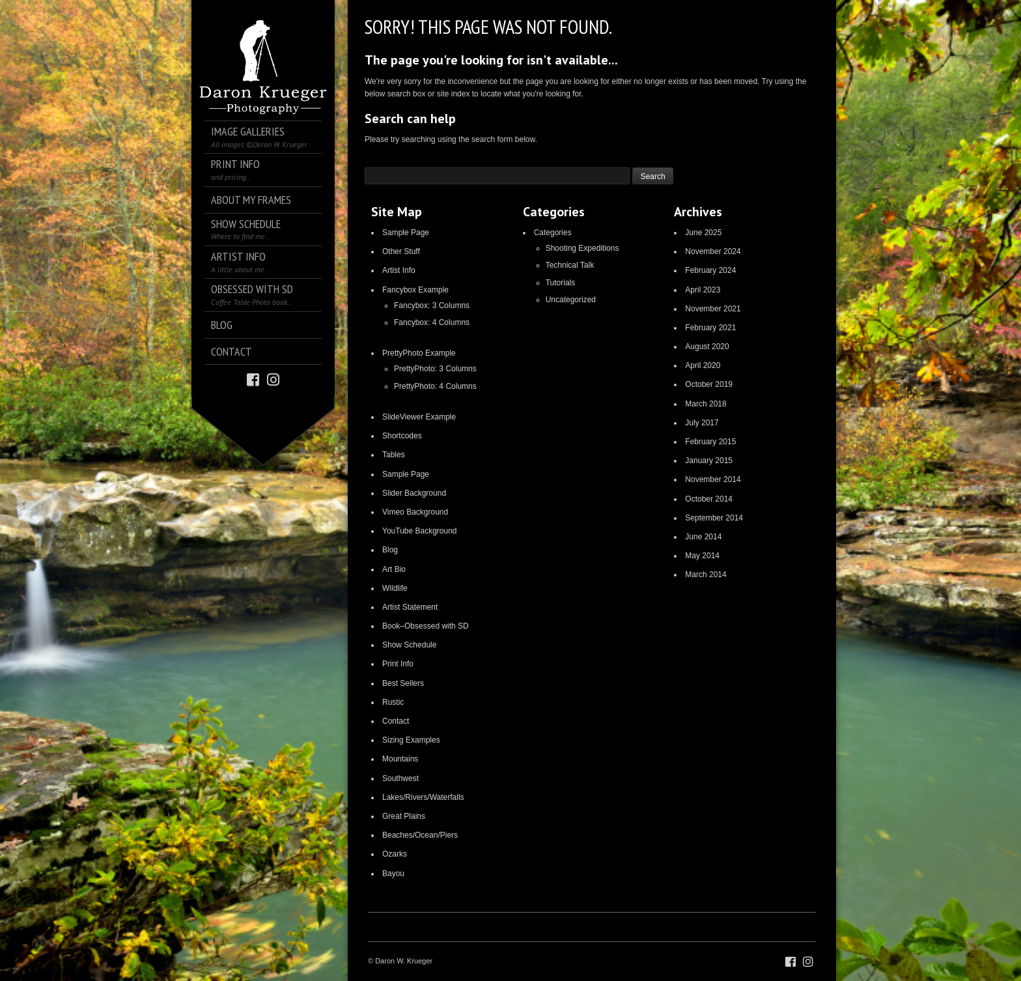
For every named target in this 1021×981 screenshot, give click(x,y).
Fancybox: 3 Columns (431, 305)
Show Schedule (409, 644)
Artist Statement (410, 607)
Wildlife (395, 588)
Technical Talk (570, 265)
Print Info (397, 663)
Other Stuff (401, 251)
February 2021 (710, 327)
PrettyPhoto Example (419, 353)
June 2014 (703, 536)
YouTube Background (419, 530)
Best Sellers (403, 683)
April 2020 (702, 365)
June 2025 (703, 232)
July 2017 (701, 422)
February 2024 (710, 270)
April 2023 (702, 289)
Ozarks (394, 854)
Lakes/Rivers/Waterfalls (423, 797)
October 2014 (709, 499)
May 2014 (702, 555)
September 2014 (714, 517)
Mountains (400, 758)
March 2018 (705, 403)
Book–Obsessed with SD (425, 626)
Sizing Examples (411, 740)
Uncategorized (571, 299)
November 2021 (712, 308)
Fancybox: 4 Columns (431, 322)
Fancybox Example (415, 289)
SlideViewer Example (419, 416)
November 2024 (712, 251)
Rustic (393, 702)
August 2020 (707, 346)
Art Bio (394, 569)
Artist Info (398, 270)
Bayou (393, 873)
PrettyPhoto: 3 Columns (435, 368)
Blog (390, 549)
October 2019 (709, 384)
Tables (393, 454)
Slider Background (414, 493)
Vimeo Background (415, 512)
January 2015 (709, 460)
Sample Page (405, 232)
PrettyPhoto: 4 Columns (435, 386)
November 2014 (712, 479)
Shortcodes (402, 435)
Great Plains (403, 816)
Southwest (400, 778)
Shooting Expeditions (582, 248)
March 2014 (705, 574)
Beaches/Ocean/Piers (420, 835)
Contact (395, 721)
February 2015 (710, 441)
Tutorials (561, 282)
